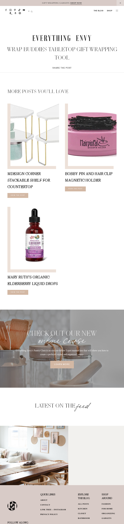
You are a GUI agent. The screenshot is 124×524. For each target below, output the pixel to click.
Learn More (62, 364)
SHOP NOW (76, 3)
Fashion (106, 504)
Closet (82, 513)
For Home (107, 509)
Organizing (108, 513)
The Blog (98, 11)
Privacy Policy (49, 514)
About (43, 500)
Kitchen (82, 509)
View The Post (18, 195)
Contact (45, 505)
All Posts (83, 504)
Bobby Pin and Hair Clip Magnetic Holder (88, 176)
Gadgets (107, 518)
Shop (109, 11)
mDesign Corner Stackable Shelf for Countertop (28, 180)
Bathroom (84, 518)
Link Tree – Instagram (53, 510)
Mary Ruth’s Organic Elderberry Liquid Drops (32, 280)
